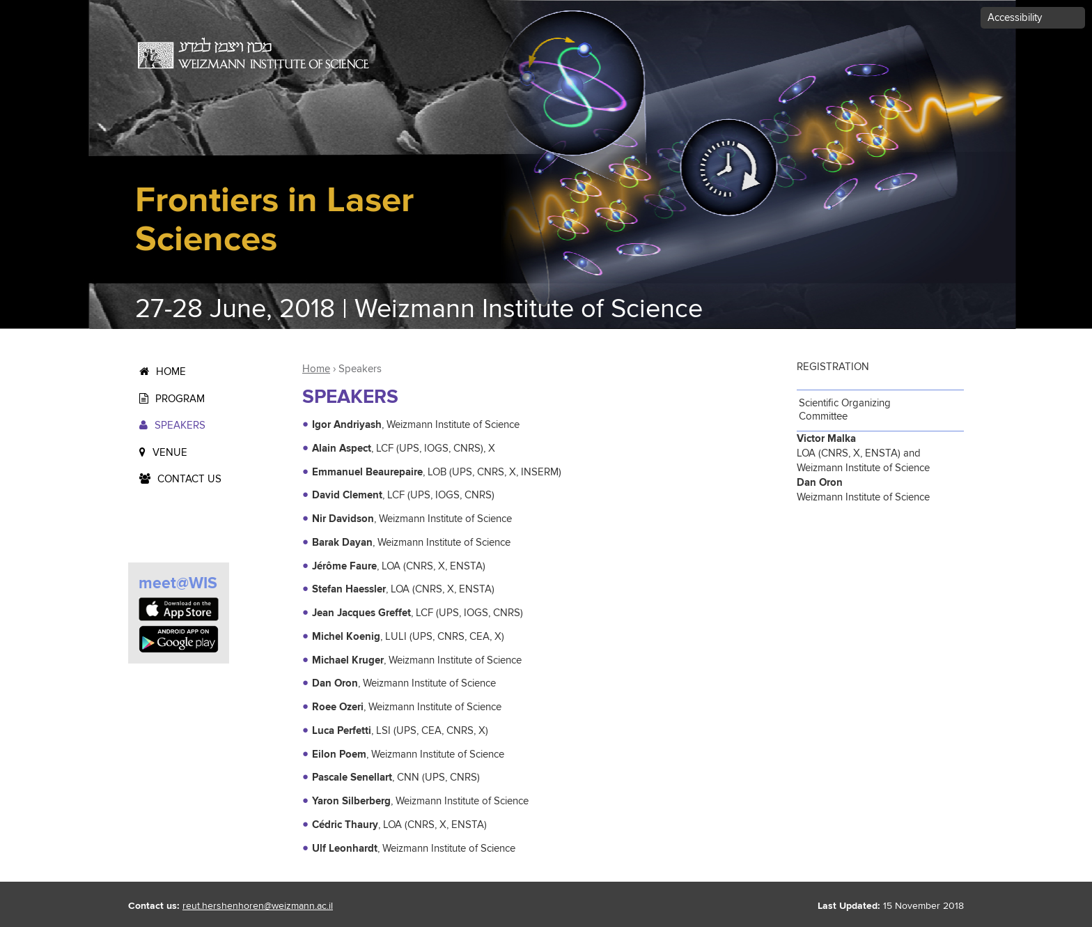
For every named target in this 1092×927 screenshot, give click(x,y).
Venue (170, 452)
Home (171, 371)
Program (180, 399)
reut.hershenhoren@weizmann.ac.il (257, 906)
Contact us (189, 479)
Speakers (180, 425)
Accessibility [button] (1015, 17)
